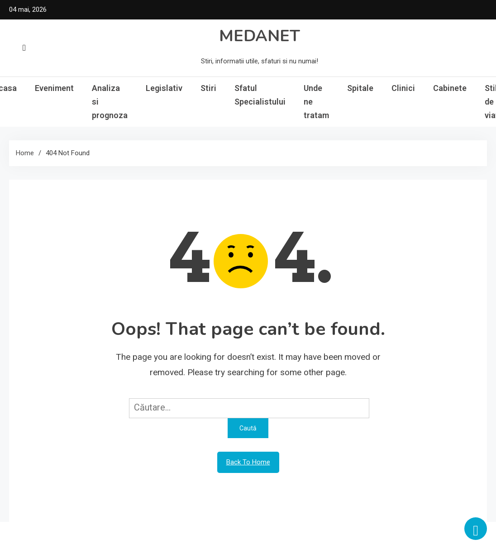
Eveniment (54, 88)
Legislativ (164, 88)
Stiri (208, 88)
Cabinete (450, 88)
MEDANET (259, 36)
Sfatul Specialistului (260, 94)
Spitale (360, 88)
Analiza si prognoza (110, 101)
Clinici (403, 88)
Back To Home (248, 462)
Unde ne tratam (316, 101)
